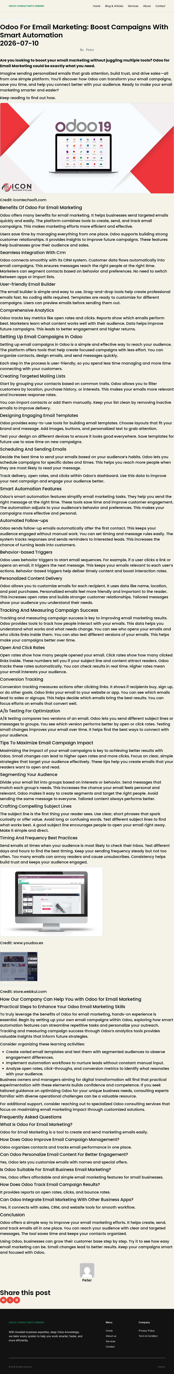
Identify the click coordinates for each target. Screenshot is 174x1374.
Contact (160, 6)
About (147, 6)
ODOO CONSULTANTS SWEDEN (26, 6)
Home (96, 6)
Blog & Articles (114, 6)
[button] (3, 1300)
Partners (161, 1367)
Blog (24, 20)
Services (133, 6)
